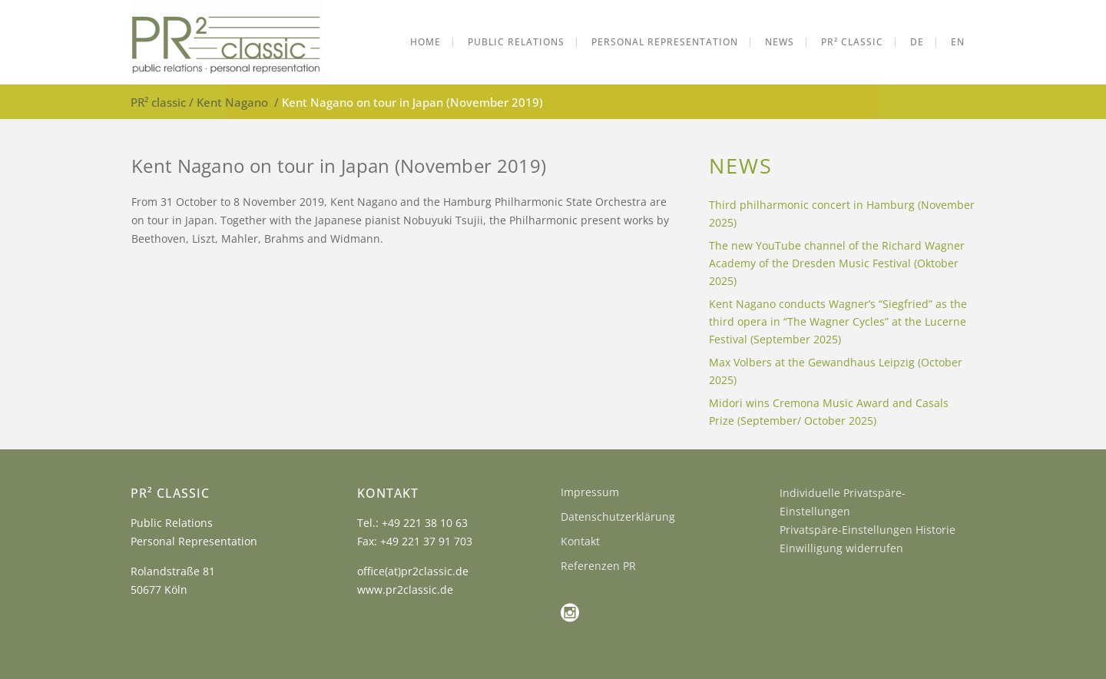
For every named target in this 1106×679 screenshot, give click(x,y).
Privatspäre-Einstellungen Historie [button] (867, 529)
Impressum (590, 492)
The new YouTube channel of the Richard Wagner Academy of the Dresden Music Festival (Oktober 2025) (837, 263)
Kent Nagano (232, 102)
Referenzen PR (598, 565)
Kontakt (580, 541)
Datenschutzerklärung (618, 516)
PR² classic (158, 102)
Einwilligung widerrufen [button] (841, 548)
